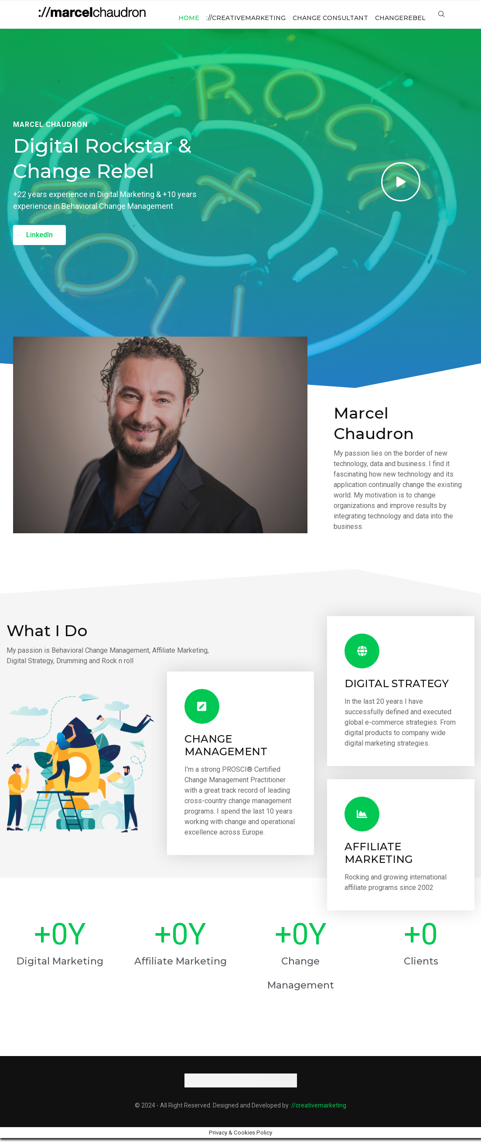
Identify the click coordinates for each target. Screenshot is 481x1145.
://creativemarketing (246, 18)
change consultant (330, 18)
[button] (39, 242)
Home (188, 18)
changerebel (400, 18)
